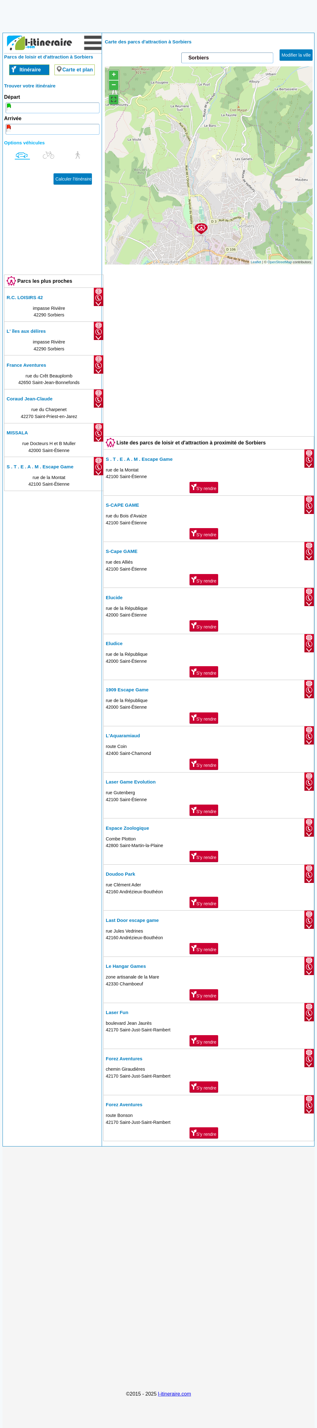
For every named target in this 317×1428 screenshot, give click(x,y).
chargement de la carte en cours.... (208, 165)
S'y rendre (203, 487)
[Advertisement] (158, 18)
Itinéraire (30, 69)
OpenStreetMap (280, 262)
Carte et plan (77, 69)
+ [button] (114, 75)
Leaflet (256, 262)
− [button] (113, 85)
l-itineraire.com (174, 1394)
